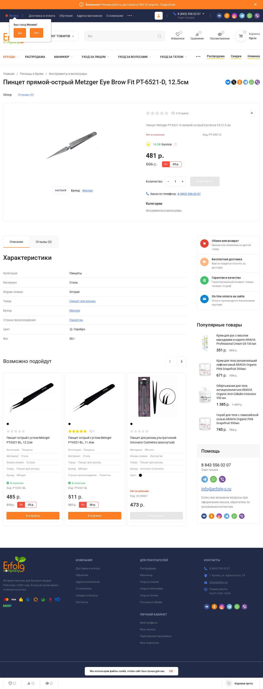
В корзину (33, 515)
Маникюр (146, 575)
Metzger (87, 190)
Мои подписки (149, 642)
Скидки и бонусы (87, 595)
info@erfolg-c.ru (216, 488)
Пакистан (76, 320)
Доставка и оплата (88, 568)
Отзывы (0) (26, 94)
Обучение (82, 575)
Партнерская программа (155, 636)
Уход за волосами (151, 588)
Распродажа (148, 568)
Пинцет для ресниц (82, 301)
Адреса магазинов (87, 581)
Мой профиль (148, 622)
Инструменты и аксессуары (68, 73)
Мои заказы (148, 629)
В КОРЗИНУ (205, 181)
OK (171, 671)
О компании (84, 588)
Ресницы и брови (31, 73)
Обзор (7, 94)
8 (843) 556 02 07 (189, 14)
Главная (8, 73)
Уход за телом (149, 595)
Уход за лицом (149, 581)
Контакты (82, 602)
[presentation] (170, 361)
